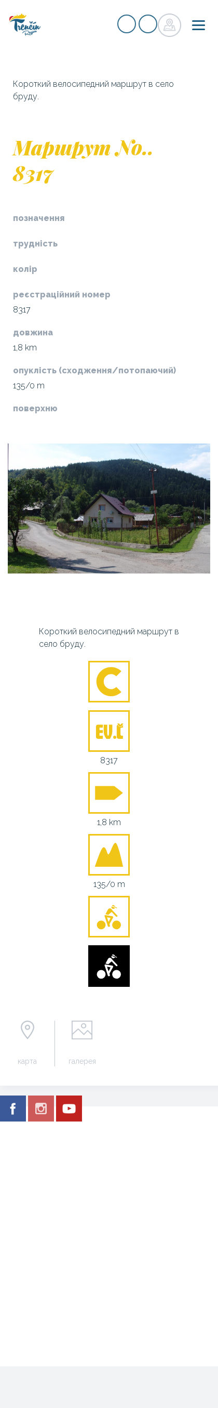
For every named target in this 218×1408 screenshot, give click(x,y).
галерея (82, 1061)
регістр (126, 24)
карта (27, 1061)
